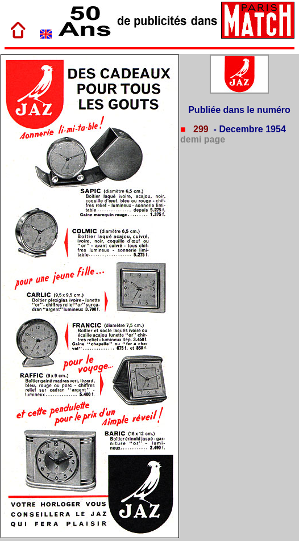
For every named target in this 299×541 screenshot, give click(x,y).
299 (200, 129)
